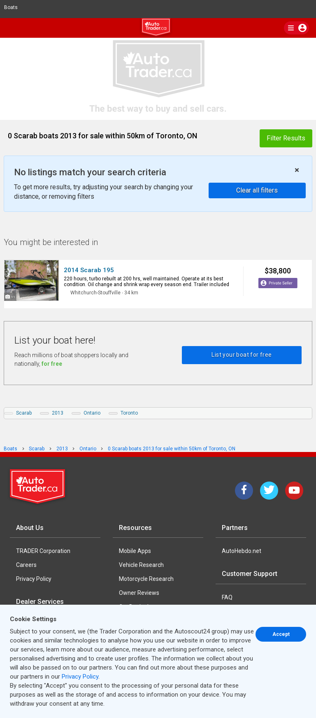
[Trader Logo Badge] (38, 486)
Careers (26, 565)
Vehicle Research (141, 565)
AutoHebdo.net (241, 551)
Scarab (24, 413)
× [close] (297, 170)
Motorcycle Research (146, 579)
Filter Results (286, 138)
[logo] (158, 28)
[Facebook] (244, 491)
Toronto (129, 413)
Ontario (92, 413)
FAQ (227, 597)
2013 (57, 413)
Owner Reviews (139, 593)
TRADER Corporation (43, 551)
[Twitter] (269, 491)
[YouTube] (294, 491)
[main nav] (296, 28)
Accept (281, 634)
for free (52, 363)
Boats (14, 7)
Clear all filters (257, 190)
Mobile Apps (135, 551)
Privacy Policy (33, 579)
